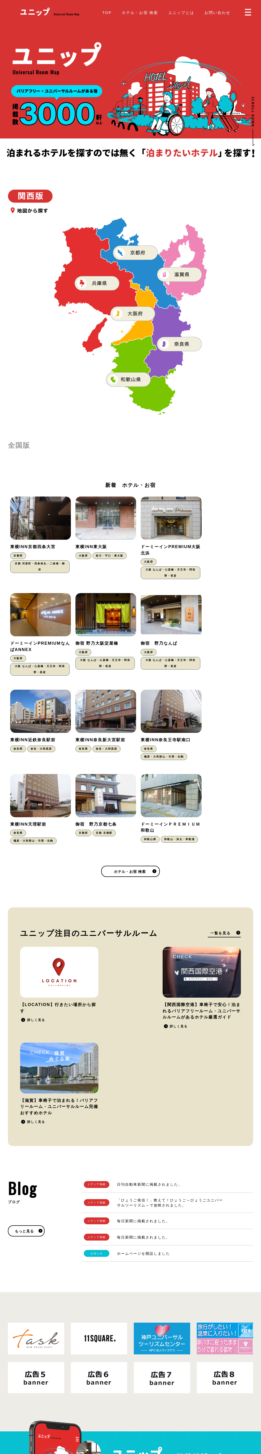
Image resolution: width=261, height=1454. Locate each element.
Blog (139, 1416)
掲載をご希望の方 (218, 1305)
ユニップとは (181, 12)
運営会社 (75, 1420)
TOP (106, 12)
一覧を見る (220, 849)
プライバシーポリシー (46, 1420)
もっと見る (24, 1057)
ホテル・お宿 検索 (140, 12)
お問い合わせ (217, 12)
